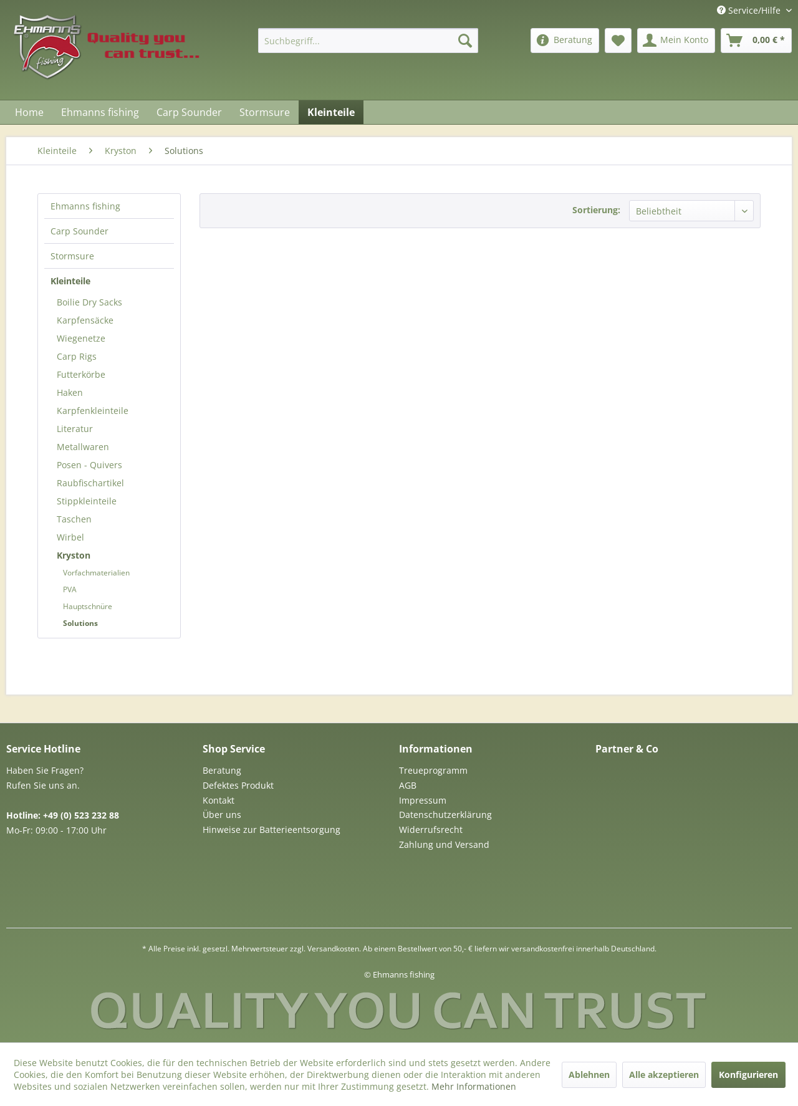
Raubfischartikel (90, 483)
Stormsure (72, 256)
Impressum (422, 800)
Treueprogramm (433, 770)
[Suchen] (465, 40)
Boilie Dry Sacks (89, 302)
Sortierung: (596, 210)
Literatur (75, 429)
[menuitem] (368, 40)
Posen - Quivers (89, 465)
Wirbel (70, 537)
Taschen (74, 519)
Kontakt (218, 800)
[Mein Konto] (676, 40)
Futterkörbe (81, 374)
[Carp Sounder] (189, 112)
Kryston (73, 555)
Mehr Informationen (473, 1086)
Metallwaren (83, 447)
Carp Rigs (77, 356)
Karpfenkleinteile (92, 410)
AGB (407, 785)
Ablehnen (589, 1074)
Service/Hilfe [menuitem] (750, 10)
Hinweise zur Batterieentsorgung (271, 829)
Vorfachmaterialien (96, 572)
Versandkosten (333, 948)
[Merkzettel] (618, 40)
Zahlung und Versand (444, 844)
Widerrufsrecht (431, 829)
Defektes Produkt (238, 785)
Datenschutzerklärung (445, 814)
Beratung (222, 770)
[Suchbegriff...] (368, 40)
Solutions (80, 623)
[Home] (29, 112)
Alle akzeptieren (664, 1074)
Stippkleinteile (87, 501)
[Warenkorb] (756, 40)
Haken (70, 392)
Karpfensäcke (85, 320)
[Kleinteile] (331, 112)
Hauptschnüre (87, 606)
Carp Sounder (79, 231)
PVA (70, 589)
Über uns (222, 814)
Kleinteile (70, 281)
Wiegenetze (81, 338)
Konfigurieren (748, 1074)
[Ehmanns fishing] (100, 112)
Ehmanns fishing (85, 206)
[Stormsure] (265, 112)
